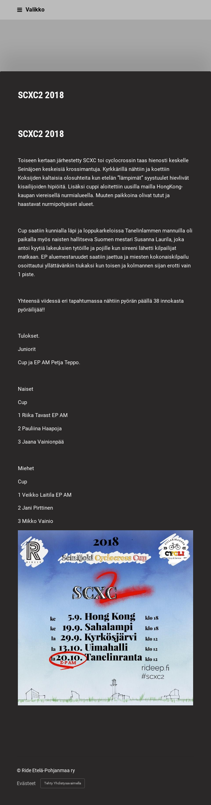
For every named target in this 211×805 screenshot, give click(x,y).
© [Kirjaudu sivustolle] (19, 770)
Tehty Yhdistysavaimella (62, 783)
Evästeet (26, 783)
